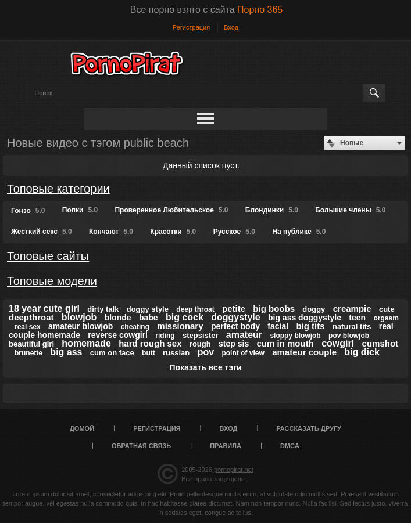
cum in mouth (285, 343)
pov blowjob (348, 335)
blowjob (79, 317)
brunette (28, 353)
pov (206, 352)
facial (277, 326)
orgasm (386, 318)
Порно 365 (260, 10)
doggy (313, 309)
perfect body (235, 326)
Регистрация (191, 27)
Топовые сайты (48, 256)
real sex (28, 327)
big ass (66, 352)
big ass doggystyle (304, 317)
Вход (231, 27)
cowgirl (337, 343)
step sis (234, 343)
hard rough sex (150, 343)
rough (200, 344)
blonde (118, 317)
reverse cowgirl (118, 335)
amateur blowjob (80, 326)
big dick (361, 352)
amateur (244, 335)
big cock (184, 317)
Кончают (111, 232)
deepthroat (31, 317)
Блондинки (271, 210)
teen (357, 317)
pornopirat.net (233, 469)
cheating (135, 327)
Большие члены (350, 210)
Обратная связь (141, 445)
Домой (82, 428)
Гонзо (28, 211)
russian (176, 352)
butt (148, 353)
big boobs (274, 308)
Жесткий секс (41, 232)
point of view (242, 353)
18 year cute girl (44, 308)
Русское (234, 232)
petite (233, 308)
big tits (310, 326)
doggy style (148, 309)
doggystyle (235, 317)
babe (148, 317)
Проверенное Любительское (171, 210)
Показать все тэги (205, 367)
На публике (299, 232)
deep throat (195, 309)
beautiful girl (31, 344)
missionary (180, 326)
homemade (86, 343)
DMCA (289, 445)
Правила (225, 445)
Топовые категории (58, 188)
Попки (80, 210)
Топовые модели (52, 281)
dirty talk (103, 309)
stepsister (200, 335)
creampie (352, 308)
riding (164, 335)
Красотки (173, 232)
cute (387, 309)
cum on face (112, 352)
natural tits (352, 326)
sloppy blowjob (295, 335)
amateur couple (304, 352)
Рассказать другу (308, 428)
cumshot (380, 343)
